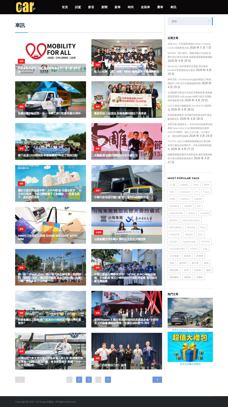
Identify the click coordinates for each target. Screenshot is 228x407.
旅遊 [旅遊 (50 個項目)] (206, 263)
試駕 (78, 7)
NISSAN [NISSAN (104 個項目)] (191, 227)
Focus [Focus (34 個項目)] (206, 191)
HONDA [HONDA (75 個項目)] (185, 198)
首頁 (65, 7)
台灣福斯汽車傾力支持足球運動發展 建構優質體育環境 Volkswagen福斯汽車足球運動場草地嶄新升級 (190, 96)
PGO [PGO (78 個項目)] (202, 227)
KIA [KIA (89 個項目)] (199, 206)
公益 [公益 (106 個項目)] (205, 248)
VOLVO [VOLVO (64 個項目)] (194, 248)
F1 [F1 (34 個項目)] (197, 191)
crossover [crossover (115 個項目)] (185, 191)
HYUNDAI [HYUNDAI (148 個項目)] (174, 206)
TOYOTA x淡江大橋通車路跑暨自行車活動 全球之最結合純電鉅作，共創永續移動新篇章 (190, 145)
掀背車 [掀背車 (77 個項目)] (182, 263)
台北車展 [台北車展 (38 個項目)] (174, 255)
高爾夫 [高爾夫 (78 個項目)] (199, 277)
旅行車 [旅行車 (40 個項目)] (195, 263)
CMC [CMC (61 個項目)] (171, 191)
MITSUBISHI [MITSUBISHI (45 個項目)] (175, 227)
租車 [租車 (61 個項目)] (186, 270)
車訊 (173, 7)
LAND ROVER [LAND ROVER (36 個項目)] (176, 213)
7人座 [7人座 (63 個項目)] (172, 184)
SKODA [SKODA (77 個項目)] (189, 234)
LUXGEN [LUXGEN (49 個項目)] (204, 213)
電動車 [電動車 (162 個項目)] (187, 277)
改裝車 (145, 7)
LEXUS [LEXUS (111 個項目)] (191, 213)
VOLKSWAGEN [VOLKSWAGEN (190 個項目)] (177, 248)
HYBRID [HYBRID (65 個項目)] (198, 198)
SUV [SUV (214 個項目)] (200, 234)
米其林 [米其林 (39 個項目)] (197, 270)
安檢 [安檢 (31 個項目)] (171, 263)
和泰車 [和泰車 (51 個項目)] (187, 255)
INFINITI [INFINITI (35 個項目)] (188, 206)
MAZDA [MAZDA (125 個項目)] (173, 220)
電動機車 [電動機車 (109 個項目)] (174, 277)
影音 (91, 7)
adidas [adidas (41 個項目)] (184, 184)
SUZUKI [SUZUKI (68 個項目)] (173, 241)
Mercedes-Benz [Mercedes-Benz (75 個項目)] (191, 220)
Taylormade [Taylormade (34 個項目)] (189, 241)
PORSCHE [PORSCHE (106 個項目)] (174, 234)
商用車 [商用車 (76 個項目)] (199, 255)
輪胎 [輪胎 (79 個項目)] (208, 270)
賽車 (160, 7)
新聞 (104, 7)
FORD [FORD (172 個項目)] (172, 198)
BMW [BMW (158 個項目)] (206, 184)
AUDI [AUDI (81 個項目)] (196, 184)
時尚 (131, 7)
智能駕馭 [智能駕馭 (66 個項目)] (174, 270)
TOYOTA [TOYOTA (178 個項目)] (205, 241)
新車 (118, 7)
